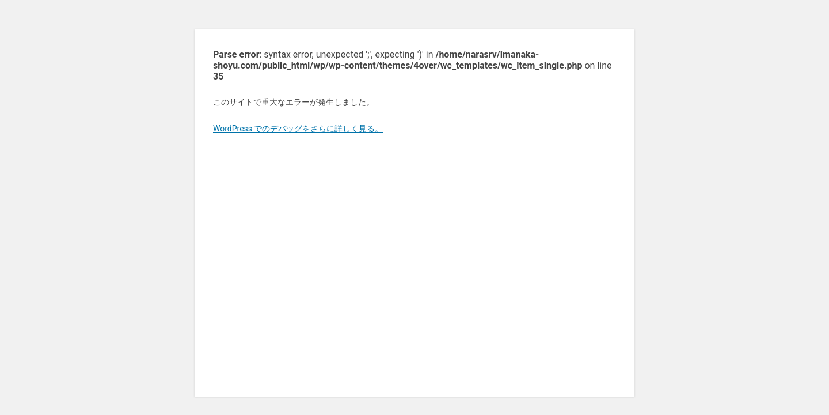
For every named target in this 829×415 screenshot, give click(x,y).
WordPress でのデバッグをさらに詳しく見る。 (298, 128)
